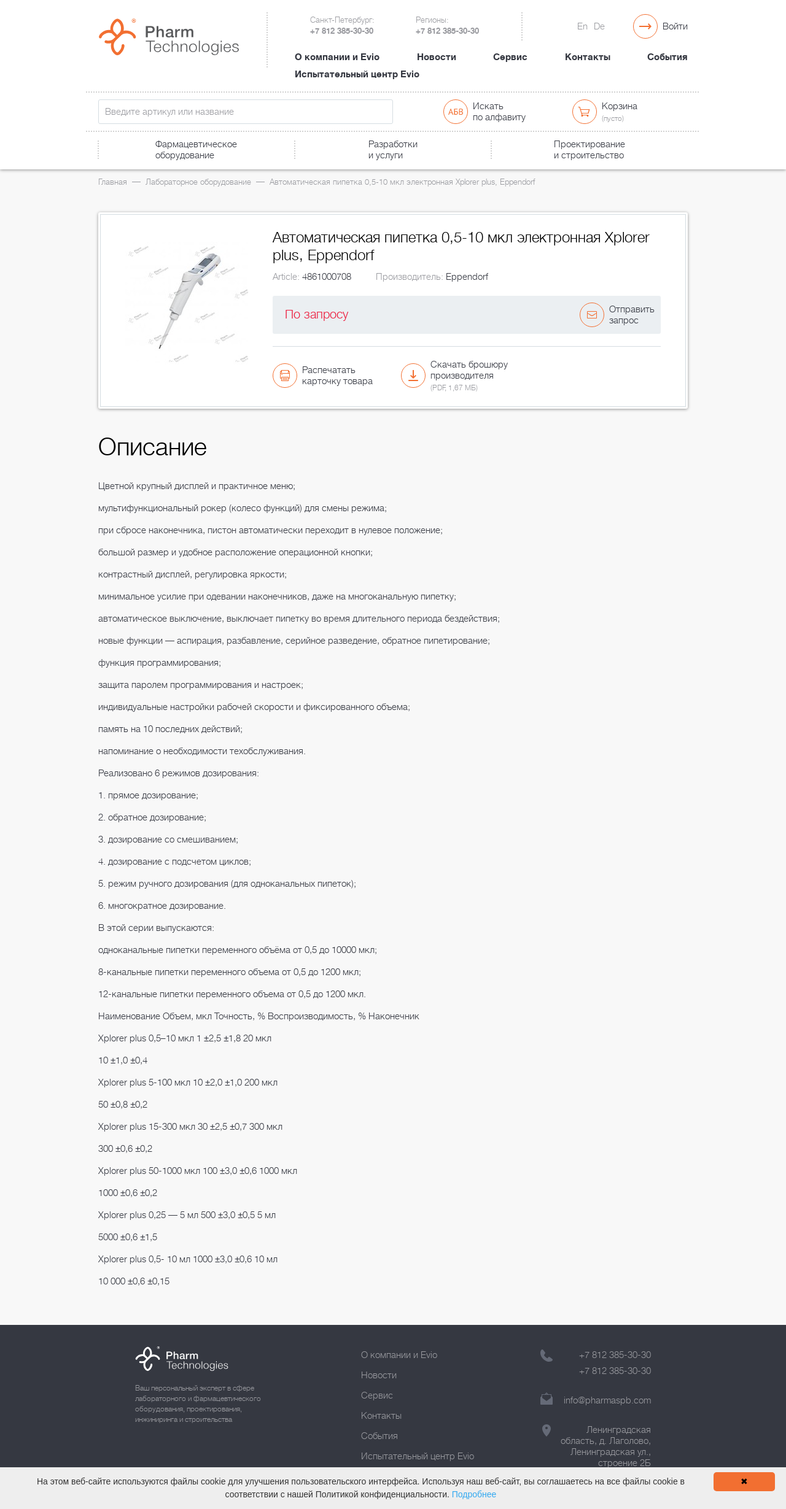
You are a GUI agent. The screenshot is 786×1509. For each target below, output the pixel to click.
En (582, 26)
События (667, 57)
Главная (112, 182)
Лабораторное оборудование (198, 182)
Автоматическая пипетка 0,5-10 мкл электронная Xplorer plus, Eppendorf (402, 182)
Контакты (587, 57)
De (599, 26)
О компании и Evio (337, 57)
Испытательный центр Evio (357, 74)
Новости (436, 57)
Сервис (510, 57)
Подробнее (474, 1494)
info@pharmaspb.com (607, 1400)
